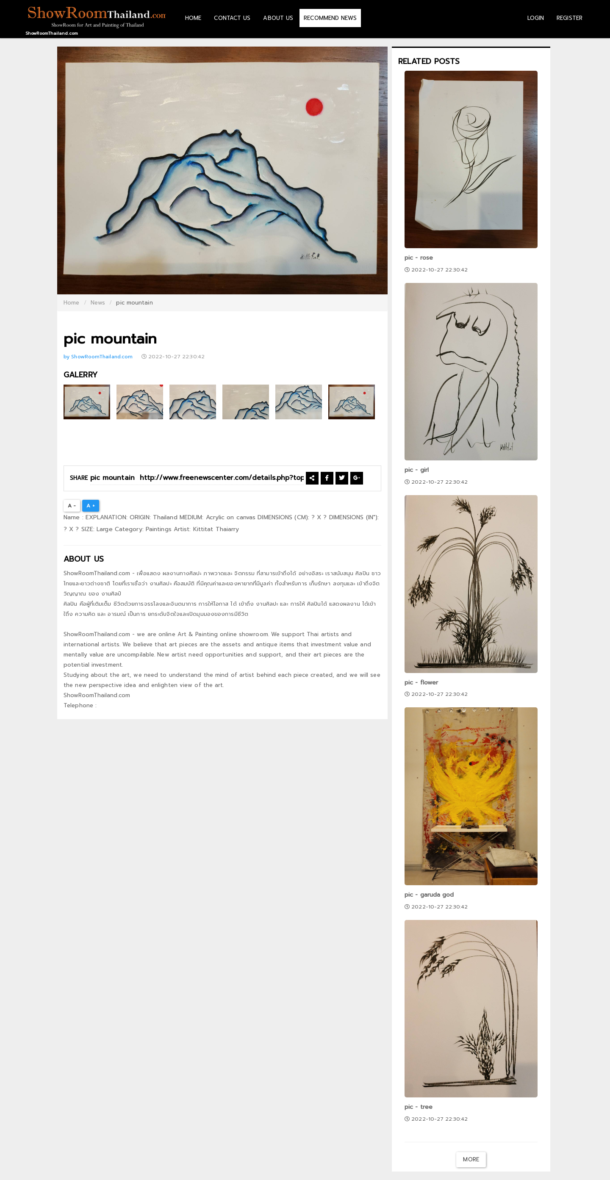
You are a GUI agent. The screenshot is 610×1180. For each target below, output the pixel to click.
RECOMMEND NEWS (330, 18)
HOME (193, 18)
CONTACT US (232, 18)
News (98, 303)
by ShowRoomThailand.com (99, 356)
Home (71, 303)
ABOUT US (278, 18)
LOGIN (535, 18)
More (471, 1159)
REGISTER (569, 18)
